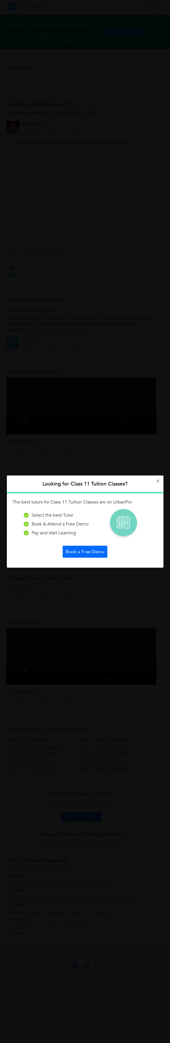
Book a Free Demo (85, 551)
